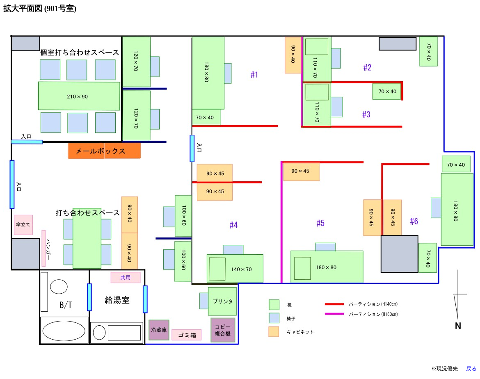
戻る (471, 368)
